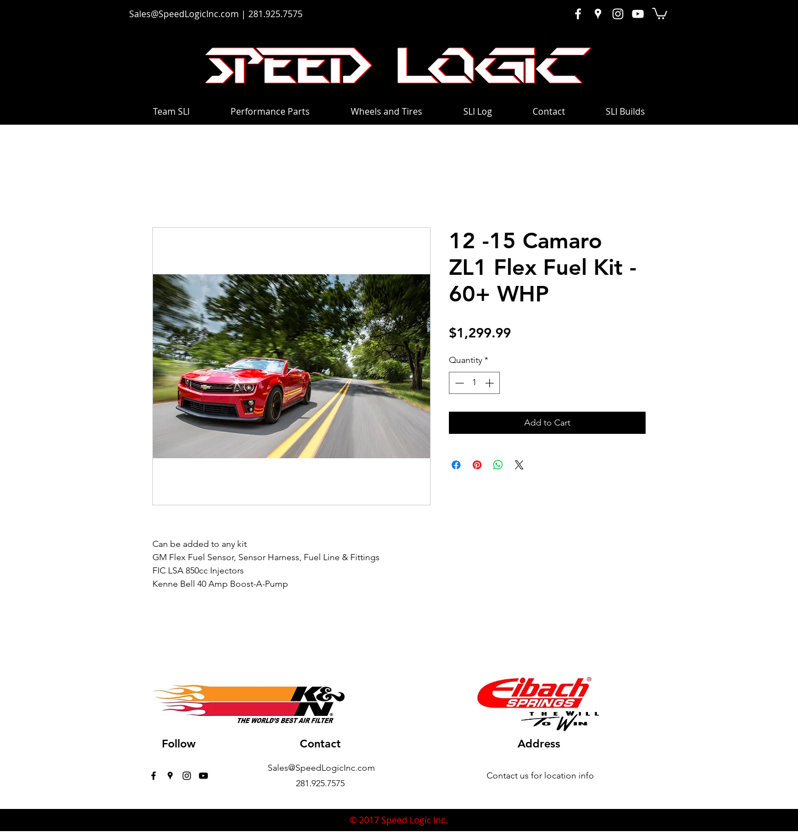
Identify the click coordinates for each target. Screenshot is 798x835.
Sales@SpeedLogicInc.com (184, 14)
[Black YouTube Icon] (203, 775)
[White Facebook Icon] (578, 14)
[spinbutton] (474, 382)
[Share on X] (519, 465)
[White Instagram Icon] (618, 14)
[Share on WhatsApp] (498, 465)
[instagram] (186, 775)
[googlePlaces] (170, 775)
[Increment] (490, 382)
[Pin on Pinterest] (477, 465)
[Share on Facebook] (456, 465)
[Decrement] (458, 382)
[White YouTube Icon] (638, 14)
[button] (659, 13)
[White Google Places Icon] (598, 14)
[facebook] (153, 775)
